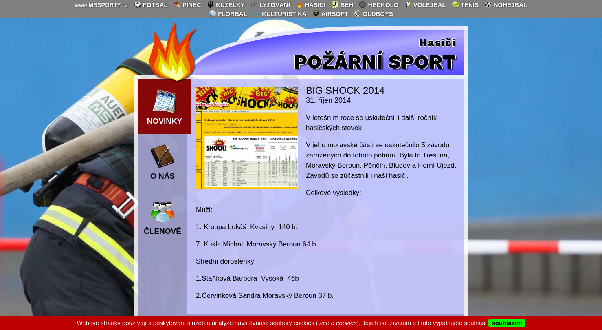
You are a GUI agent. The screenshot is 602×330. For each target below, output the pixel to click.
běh (342, 4)
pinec (187, 4)
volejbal (425, 4)
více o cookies (337, 322)
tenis (465, 4)
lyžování (270, 4)
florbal (228, 13)
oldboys (373, 13)
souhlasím (507, 322)
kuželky (226, 4)
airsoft (330, 13)
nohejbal (505, 4)
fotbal (151, 4)
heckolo (378, 4)
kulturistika (280, 13)
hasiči (310, 4)
